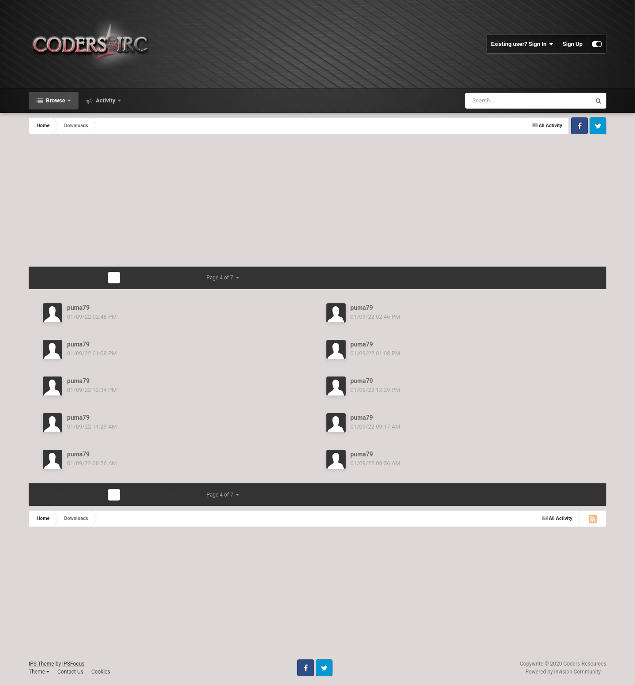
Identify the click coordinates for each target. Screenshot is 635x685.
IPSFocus (73, 664)
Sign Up (573, 44)
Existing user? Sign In (522, 44)
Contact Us (70, 672)
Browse (56, 100)
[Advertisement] (317, 200)
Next (170, 278)
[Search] (513, 101)
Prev (58, 278)
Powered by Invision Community (563, 672)
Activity (105, 100)
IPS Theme (41, 664)
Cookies (100, 672)
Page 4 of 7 (222, 278)
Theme (39, 672)
